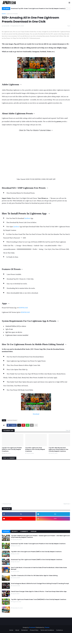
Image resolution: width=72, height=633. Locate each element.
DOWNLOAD (23, 307)
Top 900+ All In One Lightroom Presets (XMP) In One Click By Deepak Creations (36, 551)
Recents (15, 531)
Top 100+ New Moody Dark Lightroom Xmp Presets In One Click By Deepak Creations (58, 449)
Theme (47, 627)
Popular (6, 531)
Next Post (66, 504)
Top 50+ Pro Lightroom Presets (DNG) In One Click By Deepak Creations (12, 449)
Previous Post (7, 504)
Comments (24, 531)
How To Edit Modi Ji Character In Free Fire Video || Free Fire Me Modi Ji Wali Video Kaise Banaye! (39, 568)
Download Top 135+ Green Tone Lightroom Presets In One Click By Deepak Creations (38, 8)
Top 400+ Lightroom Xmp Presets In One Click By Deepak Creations (35, 449)
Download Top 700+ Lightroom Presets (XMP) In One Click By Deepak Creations (36, 559)
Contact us (59, 630)
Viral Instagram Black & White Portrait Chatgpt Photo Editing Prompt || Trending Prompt (40, 583)
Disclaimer (24, 630)
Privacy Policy (34, 630)
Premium (32, 627)
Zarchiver (27, 218)
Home (4, 14)
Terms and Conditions (47, 630)
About (17, 630)
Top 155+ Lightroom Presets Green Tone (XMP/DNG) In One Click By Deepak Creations (38, 599)
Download (36, 414)
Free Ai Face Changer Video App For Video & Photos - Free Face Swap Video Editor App (38, 591)
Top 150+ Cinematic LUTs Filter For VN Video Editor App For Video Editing (34, 575)
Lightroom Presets (12, 14)
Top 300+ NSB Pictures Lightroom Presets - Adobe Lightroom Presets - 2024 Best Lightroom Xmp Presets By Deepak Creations (40, 536)
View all (68, 430)
